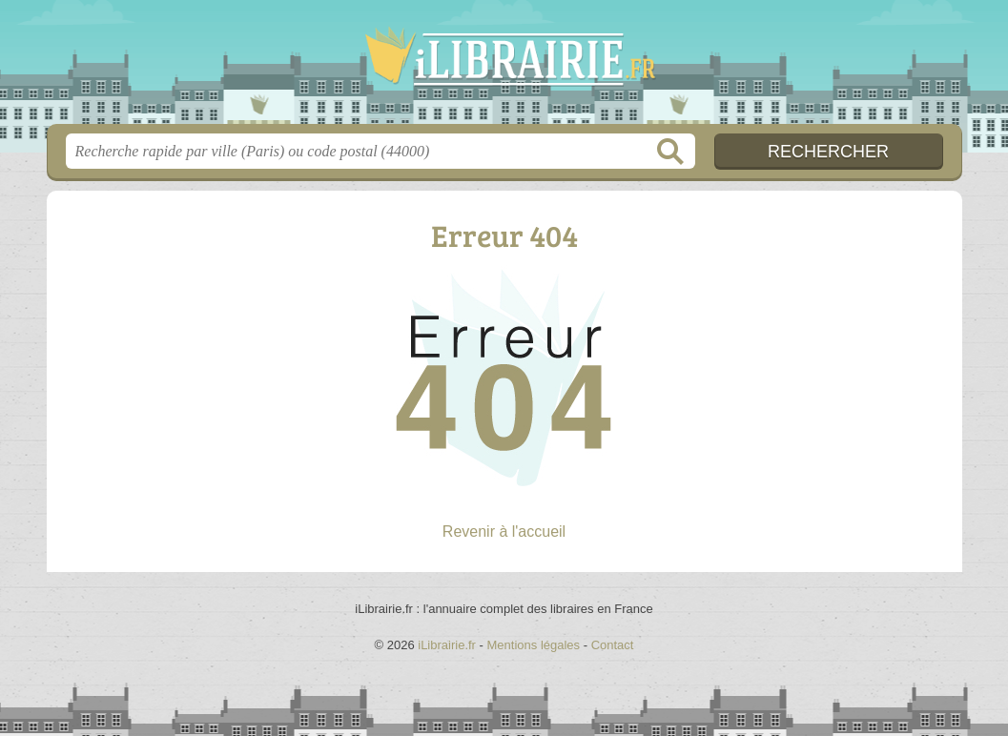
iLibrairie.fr (504, 67)
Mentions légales (534, 645)
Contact (612, 645)
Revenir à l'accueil (504, 531)
